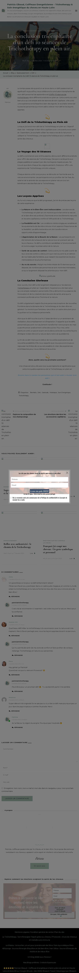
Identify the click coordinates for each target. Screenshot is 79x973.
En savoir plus (39, 866)
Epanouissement (29, 31)
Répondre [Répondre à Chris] (15, 596)
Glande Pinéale (50, 490)
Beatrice (12, 697)
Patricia (7, 96)
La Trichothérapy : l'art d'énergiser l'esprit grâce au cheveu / (27, 937)
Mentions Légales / (22, 932)
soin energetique (64, 392)
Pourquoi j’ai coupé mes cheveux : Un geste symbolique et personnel (58, 549)
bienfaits (33, 392)
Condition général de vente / (42, 932)
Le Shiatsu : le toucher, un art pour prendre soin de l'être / (30, 945)
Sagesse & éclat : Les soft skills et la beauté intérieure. (18, 492)
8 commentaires (51, 60)
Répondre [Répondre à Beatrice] (15, 711)
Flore (11, 661)
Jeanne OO (13, 622)
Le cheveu (42, 31)
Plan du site (59, 932)
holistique (53, 392)
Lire (32, 499)
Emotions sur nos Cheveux (54, 540)
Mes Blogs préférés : (31, 963)
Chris (11, 577)
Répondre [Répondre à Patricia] (18, 727)
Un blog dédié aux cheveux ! (39, 957)
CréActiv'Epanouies (48, 963)
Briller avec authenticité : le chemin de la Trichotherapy (17, 546)
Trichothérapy (53, 31)
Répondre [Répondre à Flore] (15, 675)
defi (39, 392)
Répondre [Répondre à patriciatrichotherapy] (18, 616)
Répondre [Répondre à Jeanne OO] (15, 635)
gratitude (45, 392)
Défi (20, 31)
